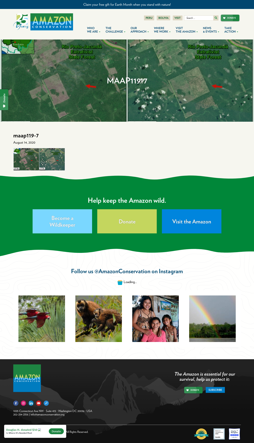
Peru (149, 17)
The (115, 29)
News (211, 29)
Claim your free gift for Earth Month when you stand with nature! (127, 4)
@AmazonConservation (122, 271)
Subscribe (215, 389)
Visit (178, 17)
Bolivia (163, 17)
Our (140, 29)
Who (93, 29)
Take (231, 29)
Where (162, 29)
